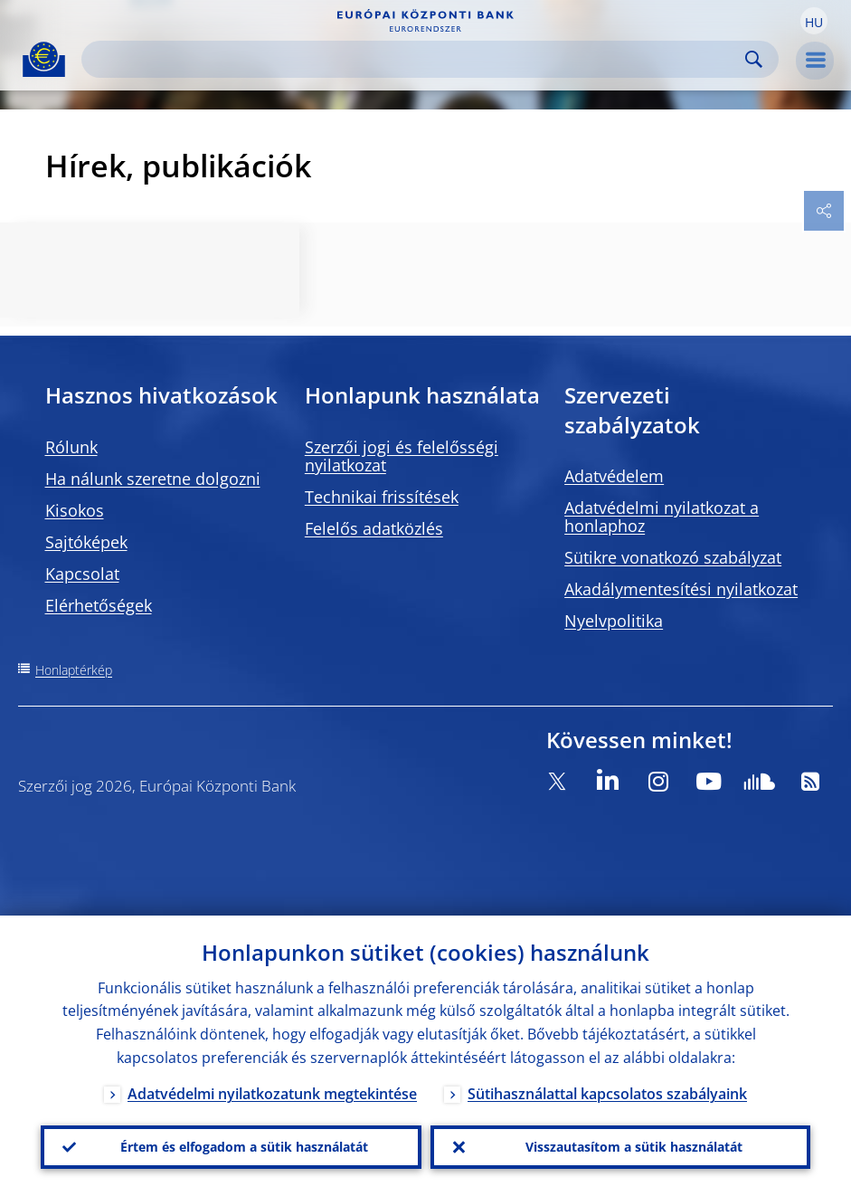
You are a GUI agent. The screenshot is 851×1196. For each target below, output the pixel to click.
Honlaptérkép (73, 670)
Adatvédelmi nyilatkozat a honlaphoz (661, 516)
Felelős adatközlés (374, 528)
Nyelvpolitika (613, 620)
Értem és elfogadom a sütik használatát (244, 1146)
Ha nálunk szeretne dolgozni (152, 478)
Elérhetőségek (98, 605)
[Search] (415, 59)
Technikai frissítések (382, 497)
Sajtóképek (86, 542)
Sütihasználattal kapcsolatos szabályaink (607, 1094)
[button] (813, 20)
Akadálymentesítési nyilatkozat (681, 589)
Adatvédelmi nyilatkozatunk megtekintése (272, 1094)
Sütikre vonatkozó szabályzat (672, 557)
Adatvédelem (614, 476)
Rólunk (71, 447)
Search (754, 59)
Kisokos (74, 510)
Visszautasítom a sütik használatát (633, 1146)
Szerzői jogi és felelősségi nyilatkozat (401, 456)
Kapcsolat (82, 573)
